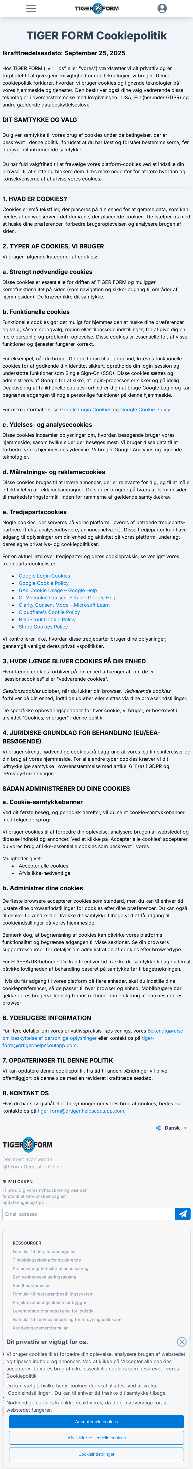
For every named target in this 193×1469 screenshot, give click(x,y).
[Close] (182, 1342)
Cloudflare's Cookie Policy (49, 612)
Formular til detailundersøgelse (44, 1251)
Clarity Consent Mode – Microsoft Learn (64, 605)
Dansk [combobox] (172, 1128)
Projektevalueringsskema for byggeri (50, 1302)
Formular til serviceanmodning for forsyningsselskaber (68, 1319)
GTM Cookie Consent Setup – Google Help (68, 598)
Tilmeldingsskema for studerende (47, 1259)
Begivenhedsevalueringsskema (44, 1276)
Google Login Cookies (85, 409)
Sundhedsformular (31, 1285)
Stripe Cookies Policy (43, 627)
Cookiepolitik (21, 1376)
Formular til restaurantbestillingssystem (53, 1293)
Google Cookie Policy (145, 409)
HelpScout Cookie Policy (47, 619)
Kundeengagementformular (40, 1327)
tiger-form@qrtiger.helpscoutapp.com (81, 1111)
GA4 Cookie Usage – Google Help (58, 590)
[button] (31, 8)
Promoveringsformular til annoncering (50, 1268)
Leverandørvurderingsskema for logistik (53, 1310)
